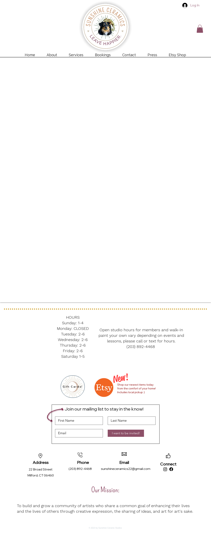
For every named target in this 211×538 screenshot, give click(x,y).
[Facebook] (171, 469)
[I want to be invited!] (126, 433)
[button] (199, 29)
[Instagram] (165, 469)
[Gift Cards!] (73, 386)
